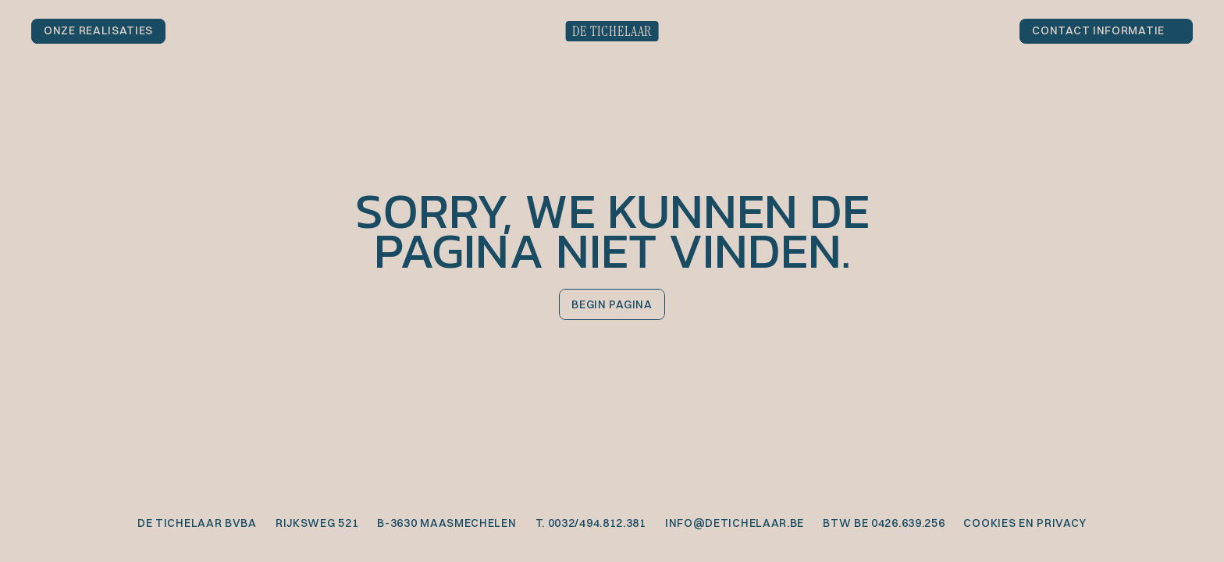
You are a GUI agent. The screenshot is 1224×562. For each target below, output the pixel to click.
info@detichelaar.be (734, 523)
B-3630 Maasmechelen (446, 523)
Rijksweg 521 (317, 523)
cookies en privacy (1025, 523)
